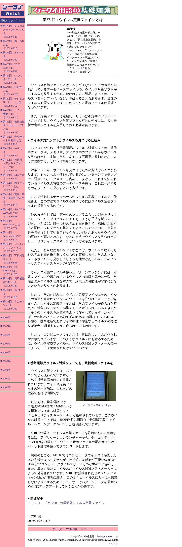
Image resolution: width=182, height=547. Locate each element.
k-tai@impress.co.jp (107, 536)
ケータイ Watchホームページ (73, 529)
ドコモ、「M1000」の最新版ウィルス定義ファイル (68, 503)
